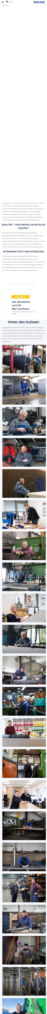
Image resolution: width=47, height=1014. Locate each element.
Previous (1, 104)
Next (43, 104)
